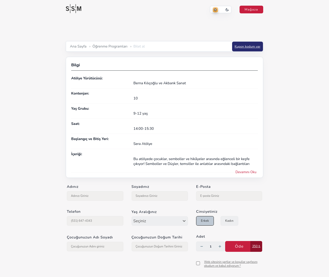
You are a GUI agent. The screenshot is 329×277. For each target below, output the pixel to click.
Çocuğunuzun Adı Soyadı (90, 237)
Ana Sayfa (78, 46)
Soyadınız (140, 186)
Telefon (74, 211)
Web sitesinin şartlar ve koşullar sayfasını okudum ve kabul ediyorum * (231, 264)
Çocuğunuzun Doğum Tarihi (157, 237)
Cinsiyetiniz (206, 211)
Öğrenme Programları (110, 46)
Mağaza (251, 9)
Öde (239, 246)
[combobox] (160, 221)
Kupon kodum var (247, 46)
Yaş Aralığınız (144, 211)
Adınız (72, 186)
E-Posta (203, 186)
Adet (200, 236)
